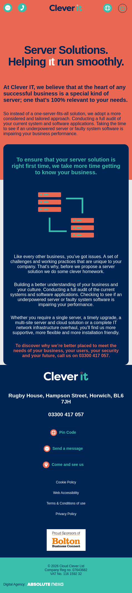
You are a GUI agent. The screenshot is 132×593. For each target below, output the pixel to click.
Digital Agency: (34, 584)
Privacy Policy (66, 514)
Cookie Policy (66, 482)
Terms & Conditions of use (65, 503)
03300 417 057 (66, 414)
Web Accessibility (66, 493)
